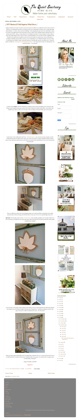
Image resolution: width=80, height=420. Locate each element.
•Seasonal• (70, 17)
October (62, 323)
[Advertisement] (63, 30)
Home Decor (8, 389)
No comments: (28, 368)
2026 (60, 297)
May (61, 348)
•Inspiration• (61, 17)
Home (30, 373)
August (62, 342)
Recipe (6, 391)
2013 (60, 360)
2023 (60, 301)
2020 (60, 307)
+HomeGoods (27, 218)
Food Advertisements (72, 75)
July (61, 344)
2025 (60, 299)
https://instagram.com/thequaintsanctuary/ (22, 41)
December (62, 319)
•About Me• (40, 19)
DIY (6, 387)
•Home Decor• (23, 17)
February (62, 354)
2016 (60, 315)
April (61, 350)
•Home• (9, 17)
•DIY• (15, 17)
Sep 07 (63, 334)
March (61, 352)
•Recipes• (32, 17)
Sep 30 (63, 326)
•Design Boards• (51, 17)
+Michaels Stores (31, 137)
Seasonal (7, 393)
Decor (6, 386)
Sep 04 (63, 336)
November (62, 321)
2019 (60, 309)
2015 (60, 317)
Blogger (52, 410)
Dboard (7, 384)
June (61, 346)
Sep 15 (63, 332)
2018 (60, 311)
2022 (60, 303)
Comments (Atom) (15, 376)
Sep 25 (63, 328)
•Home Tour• (40, 17)
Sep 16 (63, 330)
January (62, 356)
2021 (60, 305)
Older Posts (51, 373)
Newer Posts (9, 373)
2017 (60, 313)
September (62, 324)
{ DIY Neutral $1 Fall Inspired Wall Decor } (21, 24)
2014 (60, 358)
